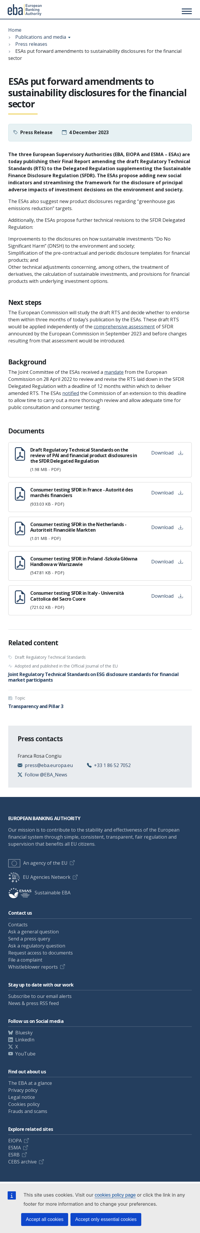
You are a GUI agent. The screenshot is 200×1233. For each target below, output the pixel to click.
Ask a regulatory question (36, 946)
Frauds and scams (27, 1111)
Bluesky (24, 1032)
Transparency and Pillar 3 (35, 706)
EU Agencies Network (39, 877)
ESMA (14, 1147)
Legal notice (21, 1097)
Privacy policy (23, 1090)
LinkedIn (24, 1039)
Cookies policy (24, 1104)
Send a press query (29, 938)
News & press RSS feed (33, 1003)
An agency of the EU (38, 863)
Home (14, 30)
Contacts (18, 924)
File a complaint (25, 960)
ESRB (14, 1154)
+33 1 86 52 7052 (112, 765)
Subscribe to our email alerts (40, 996)
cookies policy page (115, 1195)
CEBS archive (22, 1161)
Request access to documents (40, 953)
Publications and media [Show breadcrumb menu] (40, 37)
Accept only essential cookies (106, 1219)
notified (70, 393)
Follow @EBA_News (46, 774)
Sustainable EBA (39, 892)
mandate (114, 372)
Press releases (31, 44)
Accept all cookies (44, 1219)
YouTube (25, 1053)
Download (167, 453)
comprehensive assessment (124, 326)
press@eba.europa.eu (49, 765)
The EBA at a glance (30, 1083)
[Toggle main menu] (186, 11)
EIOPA (15, 1140)
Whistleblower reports (33, 967)
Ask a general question (33, 931)
